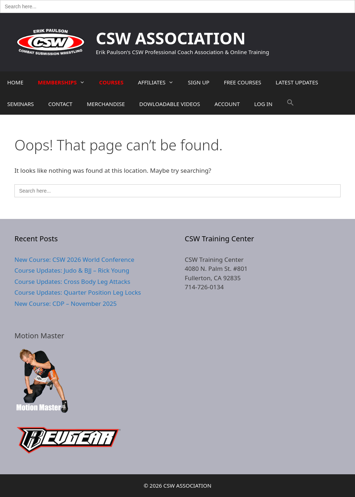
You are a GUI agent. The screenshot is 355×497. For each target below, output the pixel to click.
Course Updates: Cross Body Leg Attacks (72, 281)
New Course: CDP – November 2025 (65, 303)
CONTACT (60, 103)
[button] (290, 104)
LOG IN (263, 103)
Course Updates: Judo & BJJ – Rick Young (71, 270)
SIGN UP (199, 82)
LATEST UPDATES (297, 82)
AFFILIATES (159, 82)
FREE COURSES (242, 82)
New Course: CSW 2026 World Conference (74, 259)
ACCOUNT (227, 103)
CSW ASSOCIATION (171, 38)
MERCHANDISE (106, 103)
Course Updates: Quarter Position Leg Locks (77, 292)
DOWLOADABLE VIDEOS (169, 103)
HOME (15, 82)
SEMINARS (20, 103)
